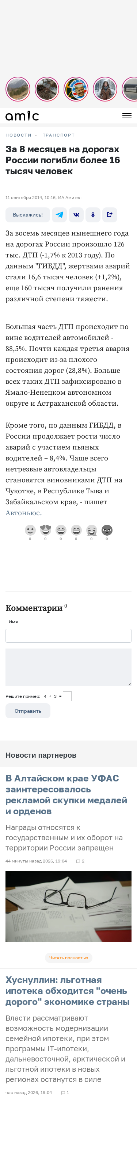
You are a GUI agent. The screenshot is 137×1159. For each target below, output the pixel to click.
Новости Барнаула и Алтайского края (46, 1068)
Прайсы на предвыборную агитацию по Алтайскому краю (67, 1040)
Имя (13, 621)
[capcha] (67, 696)
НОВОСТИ (18, 135)
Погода (13, 1049)
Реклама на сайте (24, 1022)
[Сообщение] (68, 667)
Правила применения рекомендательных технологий (62, 1080)
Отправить (28, 711)
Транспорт (59, 135)
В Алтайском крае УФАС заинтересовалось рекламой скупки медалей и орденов (66, 794)
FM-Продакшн (20, 1004)
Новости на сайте (24, 995)
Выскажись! (28, 214)
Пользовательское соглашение (39, 1013)
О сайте (13, 1059)
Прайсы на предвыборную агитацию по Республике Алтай (67, 1031)
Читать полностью (68, 957)
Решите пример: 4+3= (33, 696)
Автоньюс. (23, 513)
